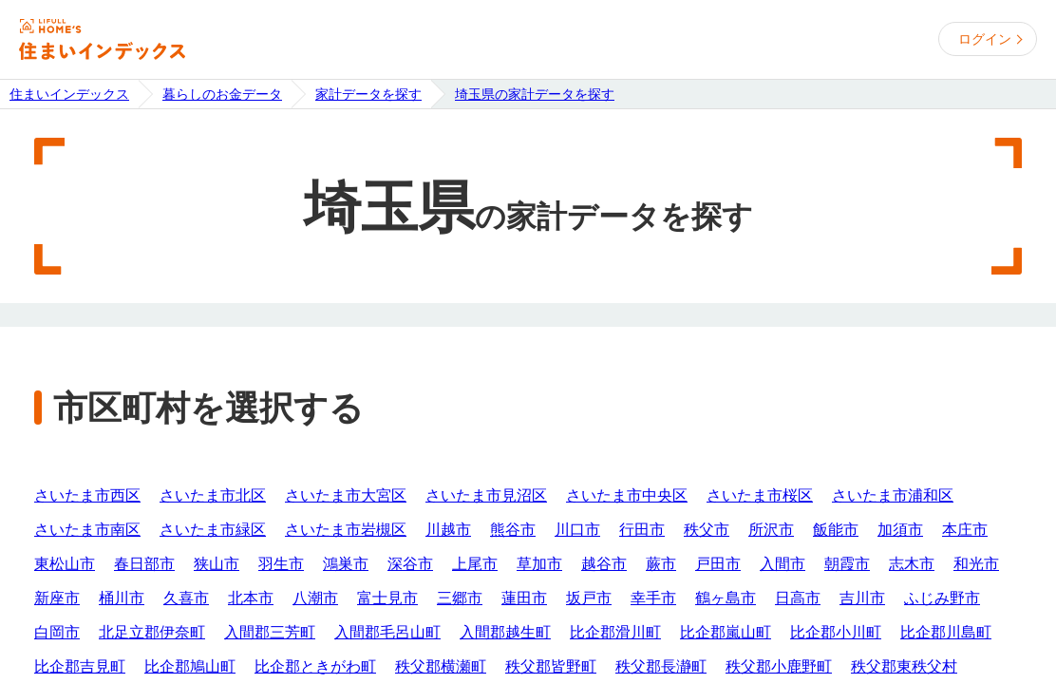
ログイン (984, 39)
